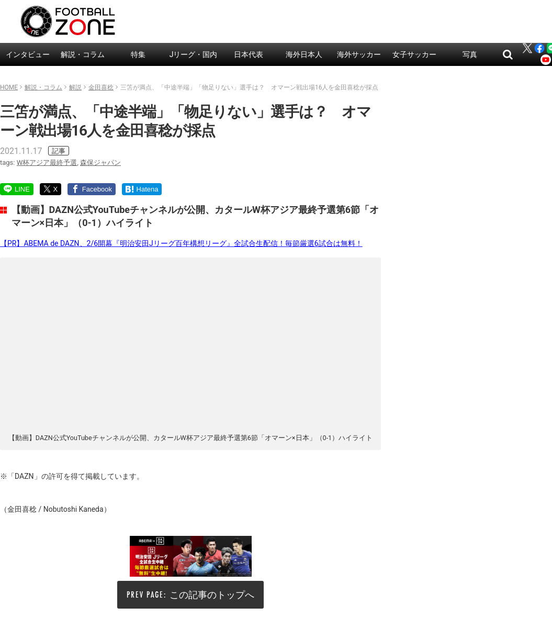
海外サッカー (359, 54)
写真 (470, 54)
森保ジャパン (100, 162)
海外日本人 (304, 54)
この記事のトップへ (212, 594)
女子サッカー (414, 54)
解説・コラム (83, 54)
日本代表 (248, 54)
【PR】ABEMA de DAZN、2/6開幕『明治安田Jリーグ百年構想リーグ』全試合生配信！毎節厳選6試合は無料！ (181, 243)
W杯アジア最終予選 (47, 162)
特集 (138, 54)
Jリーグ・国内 (194, 54)
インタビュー (28, 54)
